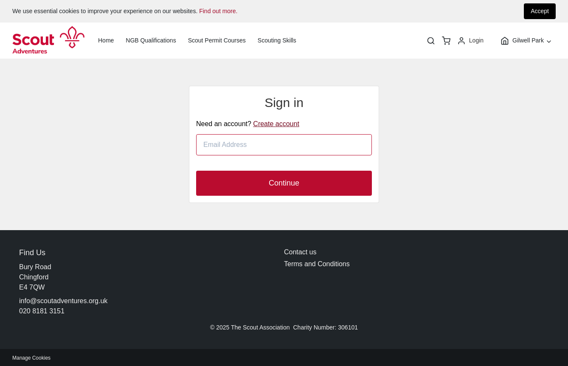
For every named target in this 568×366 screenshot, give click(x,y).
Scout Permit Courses (217, 40)
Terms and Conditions (317, 263)
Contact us (300, 252)
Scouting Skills (277, 40)
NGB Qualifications (151, 40)
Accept (540, 11)
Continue (284, 183)
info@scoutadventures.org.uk (63, 300)
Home (106, 40)
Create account (276, 123)
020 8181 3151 (42, 311)
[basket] (446, 40)
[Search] (431, 40)
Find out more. (218, 11)
